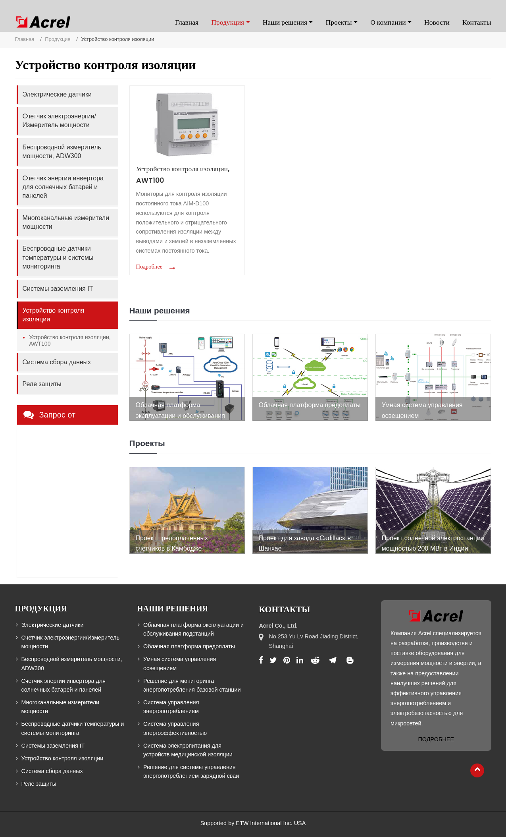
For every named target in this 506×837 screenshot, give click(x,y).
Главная (186, 22)
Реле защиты (42, 384)
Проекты (147, 443)
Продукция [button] (227, 22)
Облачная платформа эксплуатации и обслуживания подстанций (193, 629)
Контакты (476, 22)
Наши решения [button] (285, 22)
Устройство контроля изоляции (54, 315)
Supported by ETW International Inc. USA (253, 823)
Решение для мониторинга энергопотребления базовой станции (192, 685)
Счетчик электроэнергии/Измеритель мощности (59, 120)
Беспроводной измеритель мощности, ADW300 (62, 151)
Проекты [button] (338, 22)
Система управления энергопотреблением (171, 706)
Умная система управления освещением (179, 663)
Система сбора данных (57, 362)
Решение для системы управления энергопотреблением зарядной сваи (191, 771)
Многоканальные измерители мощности (66, 222)
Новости (437, 22)
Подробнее (149, 267)
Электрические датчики (57, 94)
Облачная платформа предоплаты (189, 646)
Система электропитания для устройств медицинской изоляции (188, 750)
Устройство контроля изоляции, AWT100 (183, 174)
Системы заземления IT (58, 288)
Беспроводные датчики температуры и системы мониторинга (58, 257)
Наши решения (159, 310)
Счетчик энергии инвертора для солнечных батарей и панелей (63, 187)
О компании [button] (388, 22)
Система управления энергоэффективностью (175, 728)
